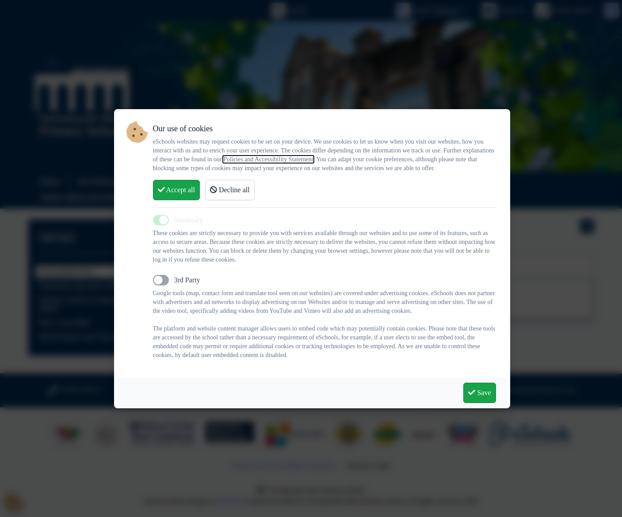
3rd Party (187, 280)
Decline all (230, 190)
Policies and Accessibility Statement (268, 159)
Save (479, 392)
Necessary (188, 220)
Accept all (176, 190)
